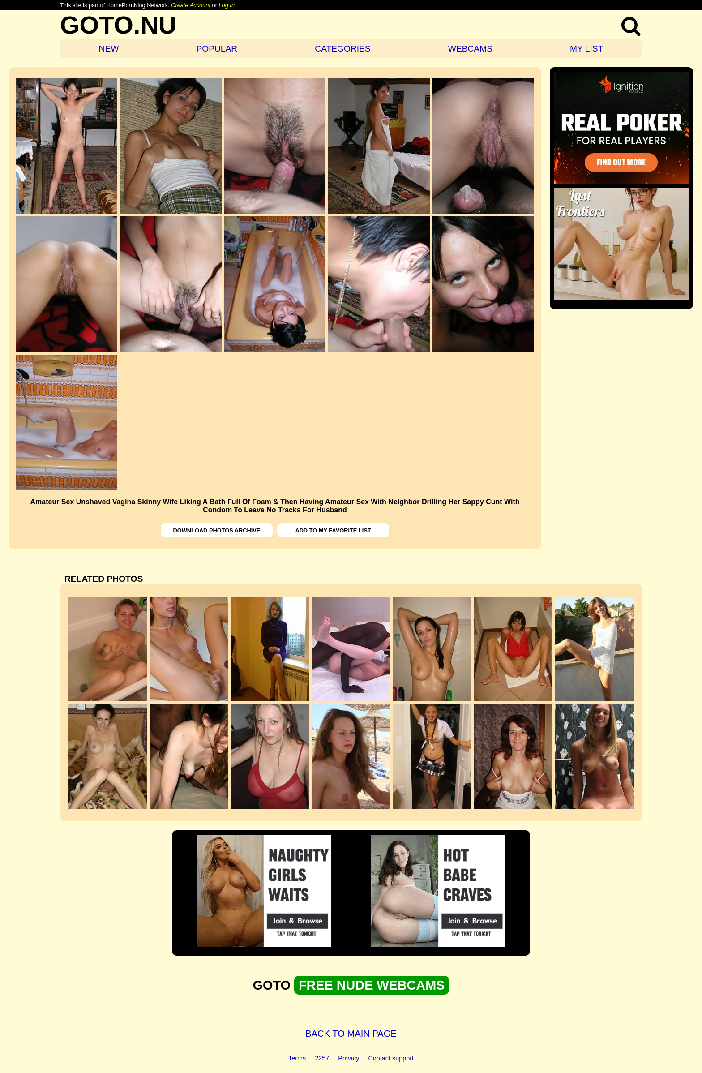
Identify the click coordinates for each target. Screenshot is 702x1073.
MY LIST (586, 48)
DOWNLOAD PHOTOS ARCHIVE (217, 530)
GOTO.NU (118, 25)
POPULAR (216, 48)
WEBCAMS (470, 48)
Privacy (348, 1058)
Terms (297, 1058)
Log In (226, 5)
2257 (322, 1058)
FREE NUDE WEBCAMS (372, 985)
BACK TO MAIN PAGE (351, 1034)
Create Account (190, 5)
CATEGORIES (342, 48)
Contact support (391, 1058)
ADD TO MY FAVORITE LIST (333, 530)
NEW (109, 48)
